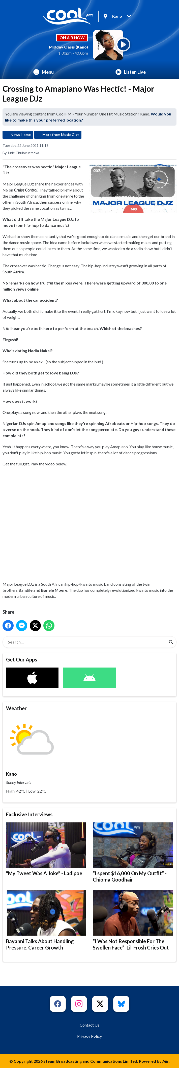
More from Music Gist (60, 134)
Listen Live (130, 72)
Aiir (165, 1061)
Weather (16, 708)
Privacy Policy (89, 1036)
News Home (21, 134)
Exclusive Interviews (29, 814)
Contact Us (89, 1025)
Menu (43, 72)
